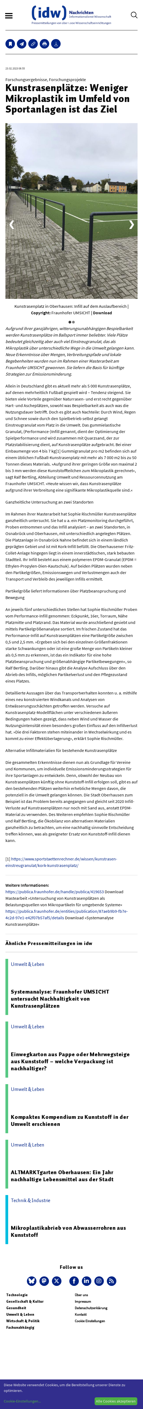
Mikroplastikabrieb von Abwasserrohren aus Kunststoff (68, 1231)
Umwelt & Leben (20, 1314)
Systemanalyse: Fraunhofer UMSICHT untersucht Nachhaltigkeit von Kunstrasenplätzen (60, 999)
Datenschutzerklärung (91, 1308)
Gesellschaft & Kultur (24, 1301)
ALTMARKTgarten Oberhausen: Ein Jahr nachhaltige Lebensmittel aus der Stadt (62, 1175)
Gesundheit (16, 1308)
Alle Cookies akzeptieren (116, 1401)
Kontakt (80, 1314)
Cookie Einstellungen (90, 1321)
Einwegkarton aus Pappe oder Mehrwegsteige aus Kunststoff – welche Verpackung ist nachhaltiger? (70, 1061)
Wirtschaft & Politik (22, 1321)
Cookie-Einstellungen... (22, 1401)
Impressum (83, 1301)
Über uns (81, 1295)
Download (102, 312)
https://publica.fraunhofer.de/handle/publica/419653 (54, 891)
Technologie (17, 1295)
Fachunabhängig (20, 1327)
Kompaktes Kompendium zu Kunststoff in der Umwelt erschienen (70, 1120)
